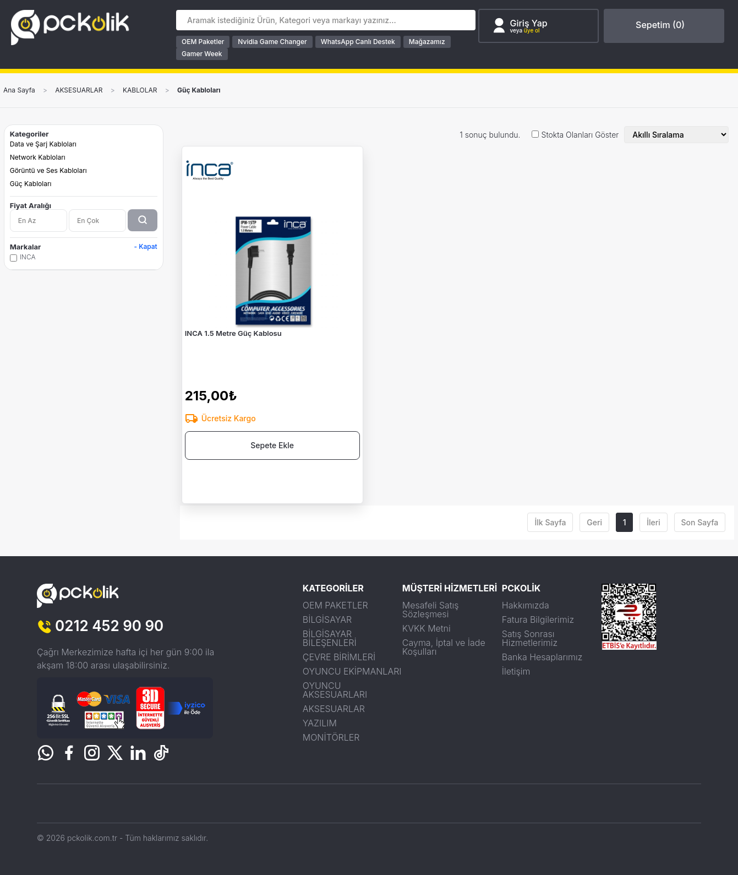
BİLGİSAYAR (327, 619)
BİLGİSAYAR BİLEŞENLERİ (330, 638)
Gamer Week (202, 54)
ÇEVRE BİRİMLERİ (339, 656)
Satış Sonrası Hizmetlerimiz (529, 638)
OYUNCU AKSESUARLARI (335, 690)
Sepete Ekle (272, 445)
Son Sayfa (700, 522)
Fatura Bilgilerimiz (538, 619)
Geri (594, 522)
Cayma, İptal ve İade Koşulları (443, 647)
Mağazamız (427, 41)
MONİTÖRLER (331, 737)
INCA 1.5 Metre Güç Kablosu (233, 333)
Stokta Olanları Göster (580, 135)
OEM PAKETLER (335, 605)
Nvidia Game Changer (272, 41)
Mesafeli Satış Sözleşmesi (430, 609)
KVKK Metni (426, 628)
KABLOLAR (140, 90)
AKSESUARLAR (78, 90)
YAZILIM (320, 723)
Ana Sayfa (19, 90)
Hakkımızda (525, 605)
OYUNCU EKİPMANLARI (352, 671)
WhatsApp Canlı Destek (358, 41)
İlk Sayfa (550, 522)
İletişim (516, 671)
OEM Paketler (203, 41)
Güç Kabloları (199, 90)
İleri (653, 522)
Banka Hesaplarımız (542, 656)
